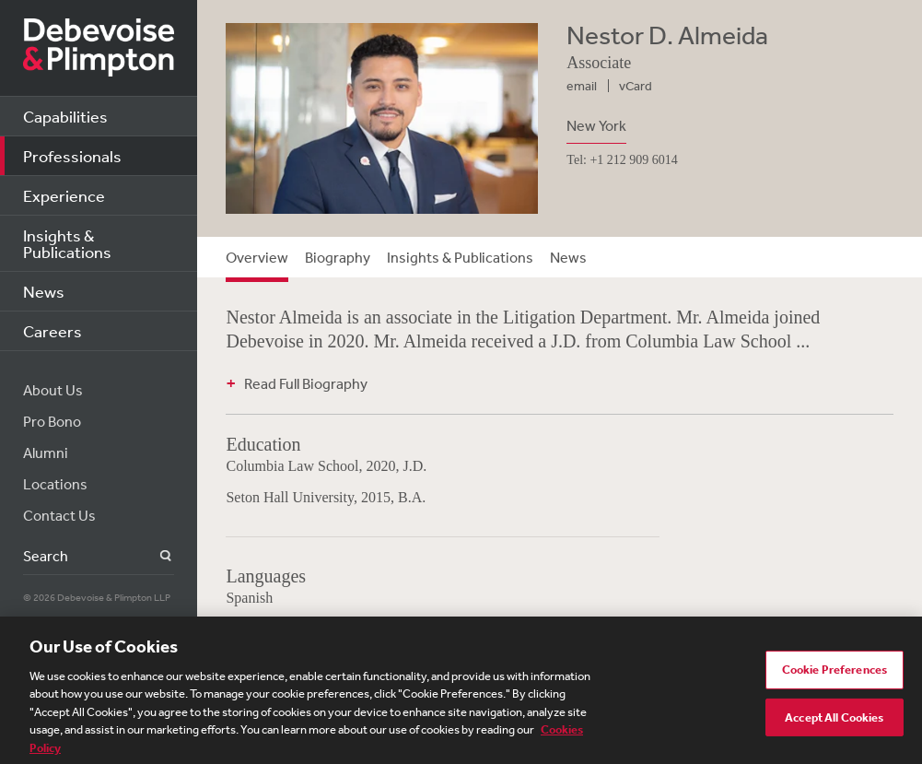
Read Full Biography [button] (306, 383)
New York (596, 125)
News (43, 291)
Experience (64, 195)
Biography (337, 257)
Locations (55, 484)
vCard (635, 85)
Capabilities (65, 116)
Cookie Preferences (834, 675)
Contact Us (59, 515)
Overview (257, 257)
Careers (52, 331)
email (581, 85)
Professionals (72, 156)
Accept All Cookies (834, 722)
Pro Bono (52, 421)
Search (155, 556)
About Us (53, 390)
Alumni (45, 452)
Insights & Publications (67, 243)
